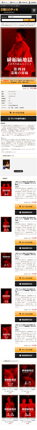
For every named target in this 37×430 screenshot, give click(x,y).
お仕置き (16, 107)
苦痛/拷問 (22, 107)
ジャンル (21, 23)
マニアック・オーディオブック (11, 23)
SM (24, 23)
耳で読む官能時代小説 (13, 105)
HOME (2, 23)
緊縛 (12, 107)
